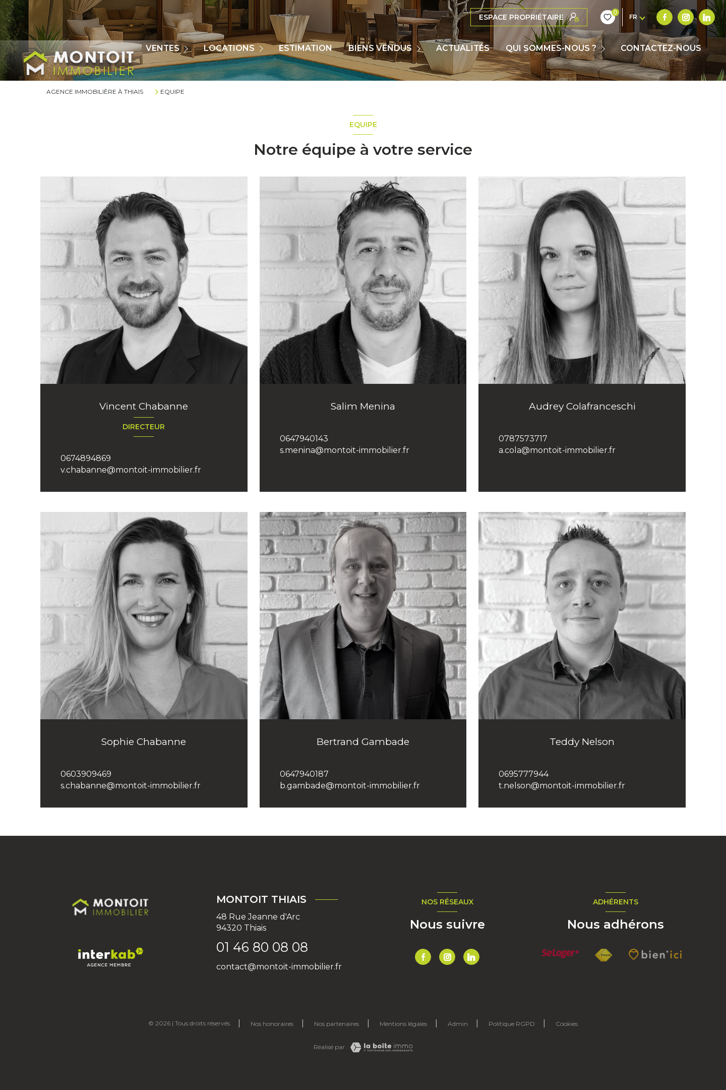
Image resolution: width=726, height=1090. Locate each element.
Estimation (305, 48)
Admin (458, 1023)
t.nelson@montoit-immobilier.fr (562, 785)
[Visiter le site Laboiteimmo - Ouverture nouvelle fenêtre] (380, 1047)
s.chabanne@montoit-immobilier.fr (130, 785)
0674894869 (85, 458)
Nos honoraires (272, 1023)
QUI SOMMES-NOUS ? (551, 48)
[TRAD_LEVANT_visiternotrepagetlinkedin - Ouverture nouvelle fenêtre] (521, 17)
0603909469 (85, 774)
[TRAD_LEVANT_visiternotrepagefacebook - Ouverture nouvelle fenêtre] (478, 17)
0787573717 (523, 438)
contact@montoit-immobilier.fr (279, 966)
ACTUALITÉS (463, 48)
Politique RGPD (512, 1023)
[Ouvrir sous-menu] (188, 48)
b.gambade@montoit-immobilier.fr (350, 785)
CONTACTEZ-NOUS (661, 48)
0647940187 (304, 774)
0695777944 (524, 774)
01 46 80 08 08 (262, 947)
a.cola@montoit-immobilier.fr (557, 450)
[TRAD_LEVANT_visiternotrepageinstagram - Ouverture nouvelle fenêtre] (500, 17)
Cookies (567, 1023)
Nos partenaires (336, 1023)
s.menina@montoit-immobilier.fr (344, 450)
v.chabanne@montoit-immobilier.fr (130, 470)
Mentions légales (403, 1023)
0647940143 (304, 438)
